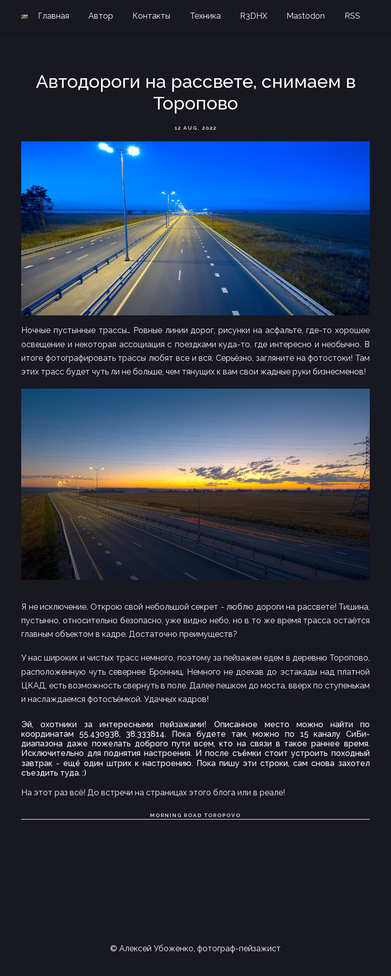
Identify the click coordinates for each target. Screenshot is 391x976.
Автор (100, 16)
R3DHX (253, 16)
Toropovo (222, 815)
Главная (53, 16)
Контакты (151, 16)
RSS (352, 16)
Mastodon (305, 16)
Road (193, 815)
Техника (205, 16)
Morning (166, 815)
